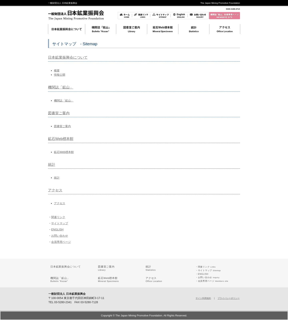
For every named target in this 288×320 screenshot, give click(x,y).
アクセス (55, 190)
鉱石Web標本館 (60, 139)
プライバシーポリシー (229, 298)
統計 (51, 165)
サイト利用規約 (203, 298)
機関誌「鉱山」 (60, 87)
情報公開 (59, 74)
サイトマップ (59, 223)
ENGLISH (57, 229)
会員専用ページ (61, 242)
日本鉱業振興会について (68, 57)
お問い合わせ (59, 235)
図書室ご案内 (59, 113)
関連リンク (58, 217)
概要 (57, 70)
